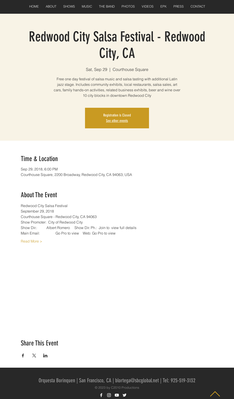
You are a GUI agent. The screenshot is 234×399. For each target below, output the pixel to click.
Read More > (31, 241)
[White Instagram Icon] (109, 395)
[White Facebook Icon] (101, 395)
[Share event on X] (34, 355)
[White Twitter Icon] (124, 395)
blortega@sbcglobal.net (137, 380)
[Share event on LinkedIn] (45, 355)
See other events (117, 121)
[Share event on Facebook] (23, 355)
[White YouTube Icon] (116, 395)
